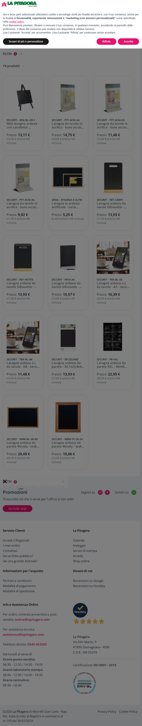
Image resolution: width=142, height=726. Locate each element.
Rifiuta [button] (106, 41)
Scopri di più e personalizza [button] (26, 41)
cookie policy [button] (16, 21)
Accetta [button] (128, 41)
